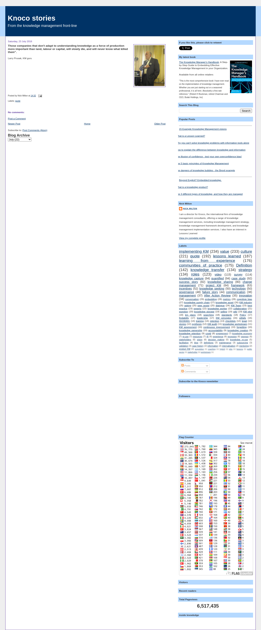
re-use (185, 336)
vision (199, 339)
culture (246, 251)
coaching (212, 349)
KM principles (223, 318)
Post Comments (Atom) (34, 130)
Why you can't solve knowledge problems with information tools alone (212, 142)
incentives (185, 288)
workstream (206, 352)
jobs (230, 349)
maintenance (225, 342)
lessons (240, 349)
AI (208, 336)
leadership (202, 318)
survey (238, 274)
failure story (210, 292)
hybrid (222, 349)
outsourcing (242, 342)
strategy (245, 270)
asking (187, 305)
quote (17, 101)
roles (195, 274)
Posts (185, 365)
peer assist (203, 305)
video (218, 274)
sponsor (245, 336)
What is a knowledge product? (192, 187)
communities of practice (200, 265)
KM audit (212, 324)
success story (188, 282)
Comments (188, 371)
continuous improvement (216, 327)
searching (208, 314)
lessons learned (227, 256)
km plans (190, 314)
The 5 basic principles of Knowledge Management (202, 163)
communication (235, 292)
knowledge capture (191, 278)
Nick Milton (190, 208)
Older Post (160, 123)
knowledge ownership (190, 330)
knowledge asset (224, 302)
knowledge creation (237, 330)
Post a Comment (17, 118)
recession (232, 336)
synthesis (197, 324)
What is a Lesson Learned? (190, 136)
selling (223, 311)
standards (226, 314)
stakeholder (192, 352)
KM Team (236, 305)
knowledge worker (217, 308)
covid (208, 333)
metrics (227, 299)
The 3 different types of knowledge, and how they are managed (209, 194)
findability (184, 318)
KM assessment (188, 327)
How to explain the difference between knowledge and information (211, 149)
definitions (208, 342)
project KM (213, 285)
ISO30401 (184, 321)
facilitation (184, 342)
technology (239, 288)
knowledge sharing (220, 282)
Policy (243, 314)
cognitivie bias (244, 299)
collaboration (240, 308)
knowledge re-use (239, 339)
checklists (230, 321)
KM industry (245, 302)
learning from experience (207, 260)
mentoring (244, 346)
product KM (184, 349)
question (183, 311)
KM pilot (247, 311)
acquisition (199, 349)
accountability (215, 330)
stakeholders (185, 339)
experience (218, 336)
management (187, 295)
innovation (245, 295)
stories (182, 324)
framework (238, 285)
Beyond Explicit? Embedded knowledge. (215, 179)
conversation (192, 299)
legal (244, 321)
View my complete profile (192, 238)
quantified (217, 278)
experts (197, 308)
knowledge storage (204, 311)
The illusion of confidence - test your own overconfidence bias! (209, 156)
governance (186, 292)
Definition (244, 265)
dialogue (220, 305)
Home (87, 123)
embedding (211, 299)
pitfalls (242, 318)
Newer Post (14, 123)
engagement (222, 333)
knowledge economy (242, 333)
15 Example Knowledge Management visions (215, 128)
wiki (235, 311)
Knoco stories (31, 18)
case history (197, 346)
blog (196, 342)
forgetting (242, 327)
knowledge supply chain (197, 302)
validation (183, 346)
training (200, 321)
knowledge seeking (211, 288)
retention (214, 321)
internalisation (228, 346)
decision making (216, 339)
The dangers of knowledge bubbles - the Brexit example (205, 170)
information (213, 346)
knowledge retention (190, 333)
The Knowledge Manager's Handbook (199, 62)
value (224, 251)
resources (197, 336)
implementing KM (194, 251)
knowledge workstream (235, 324)
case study (238, 278)
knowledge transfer (208, 270)
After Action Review (217, 295)
